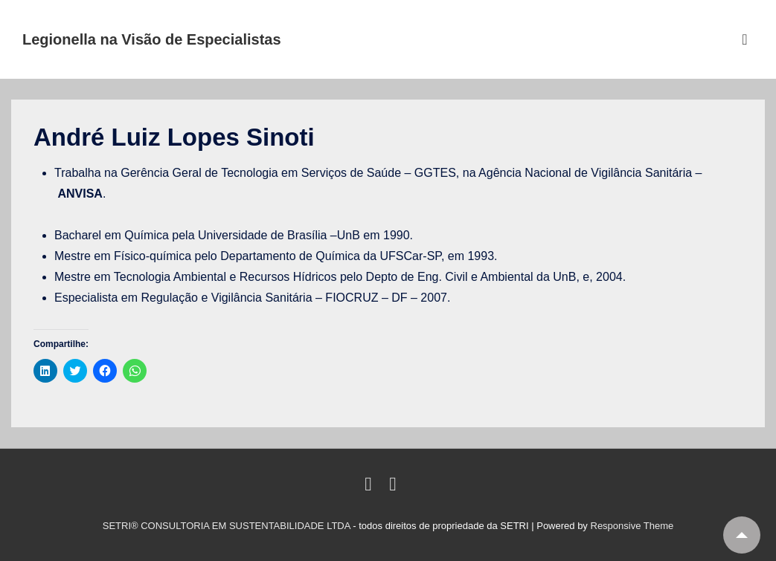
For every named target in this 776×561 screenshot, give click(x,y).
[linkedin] (371, 487)
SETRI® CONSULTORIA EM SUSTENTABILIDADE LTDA (228, 525)
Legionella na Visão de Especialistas (151, 39)
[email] (394, 487)
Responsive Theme (632, 525)
